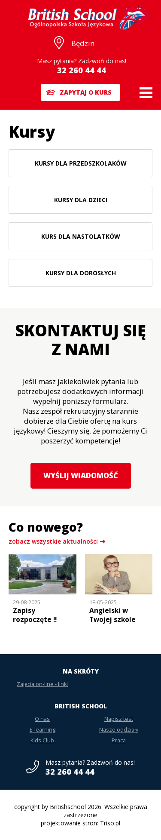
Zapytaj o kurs (86, 92)
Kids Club (42, 740)
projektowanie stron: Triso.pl (80, 823)
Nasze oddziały (118, 729)
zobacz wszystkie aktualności (53, 541)
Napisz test (118, 719)
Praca (119, 740)
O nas (42, 719)
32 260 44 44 (81, 70)
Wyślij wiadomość (80, 475)
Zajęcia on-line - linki (42, 684)
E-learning (42, 729)
